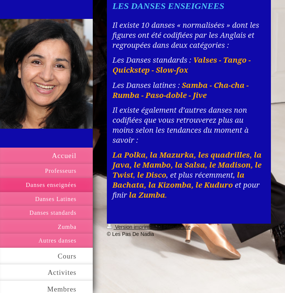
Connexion (258, 227)
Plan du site (176, 227)
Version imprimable (134, 227)
